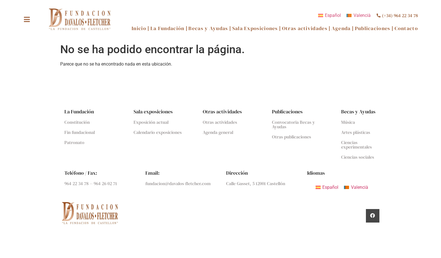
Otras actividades (304, 28)
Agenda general (218, 132)
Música (348, 122)
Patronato (74, 142)
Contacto (406, 28)
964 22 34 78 (77, 183)
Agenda (341, 28)
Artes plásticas (355, 132)
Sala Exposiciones (255, 28)
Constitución (77, 122)
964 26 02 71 (105, 183)
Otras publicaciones (291, 137)
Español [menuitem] (333, 15)
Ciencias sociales (357, 157)
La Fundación (167, 28)
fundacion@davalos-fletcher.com (178, 183)
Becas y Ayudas (208, 28)
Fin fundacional (79, 132)
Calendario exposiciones (158, 132)
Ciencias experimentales (356, 144)
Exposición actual (151, 122)
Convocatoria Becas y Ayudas (293, 124)
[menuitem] (329, 15)
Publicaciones (372, 28)
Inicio (139, 28)
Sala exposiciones (153, 111)
